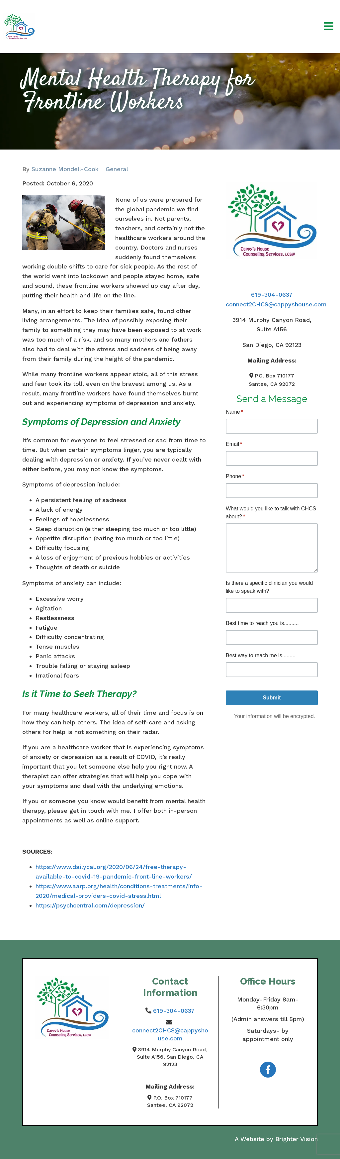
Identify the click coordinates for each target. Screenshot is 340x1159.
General (117, 169)
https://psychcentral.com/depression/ (90, 905)
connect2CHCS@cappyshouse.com (276, 304)
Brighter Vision (296, 1138)
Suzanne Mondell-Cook (65, 169)
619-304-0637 (272, 294)
